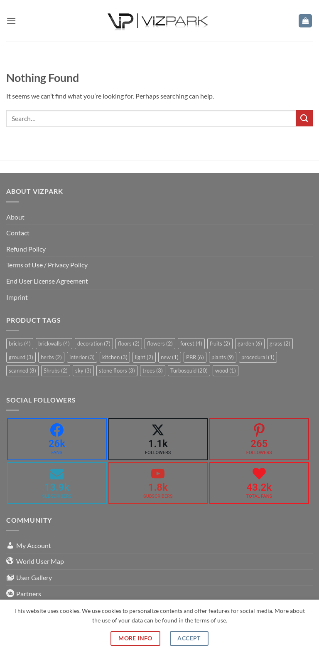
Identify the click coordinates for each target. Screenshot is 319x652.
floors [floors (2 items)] (129, 343)
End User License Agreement (47, 281)
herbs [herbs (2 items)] (51, 357)
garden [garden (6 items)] (250, 343)
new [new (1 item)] (170, 357)
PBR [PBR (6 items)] (195, 357)
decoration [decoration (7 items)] (93, 343)
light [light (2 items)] (144, 357)
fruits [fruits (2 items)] (220, 343)
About (15, 217)
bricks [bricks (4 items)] (20, 343)
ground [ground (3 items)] (21, 357)
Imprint (17, 297)
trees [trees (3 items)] (152, 370)
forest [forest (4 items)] (191, 343)
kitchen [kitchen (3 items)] (115, 357)
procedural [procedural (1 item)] (258, 357)
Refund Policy (26, 249)
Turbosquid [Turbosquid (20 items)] (189, 370)
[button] (11, 20)
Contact (17, 233)
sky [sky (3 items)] (83, 370)
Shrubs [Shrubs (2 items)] (56, 370)
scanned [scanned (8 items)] (22, 370)
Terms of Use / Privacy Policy (47, 265)
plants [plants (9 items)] (222, 357)
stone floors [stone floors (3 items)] (117, 370)
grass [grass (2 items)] (280, 343)
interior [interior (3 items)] (82, 357)
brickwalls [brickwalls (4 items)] (54, 343)
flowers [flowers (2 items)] (160, 343)
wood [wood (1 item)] (225, 370)
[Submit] (304, 118)
